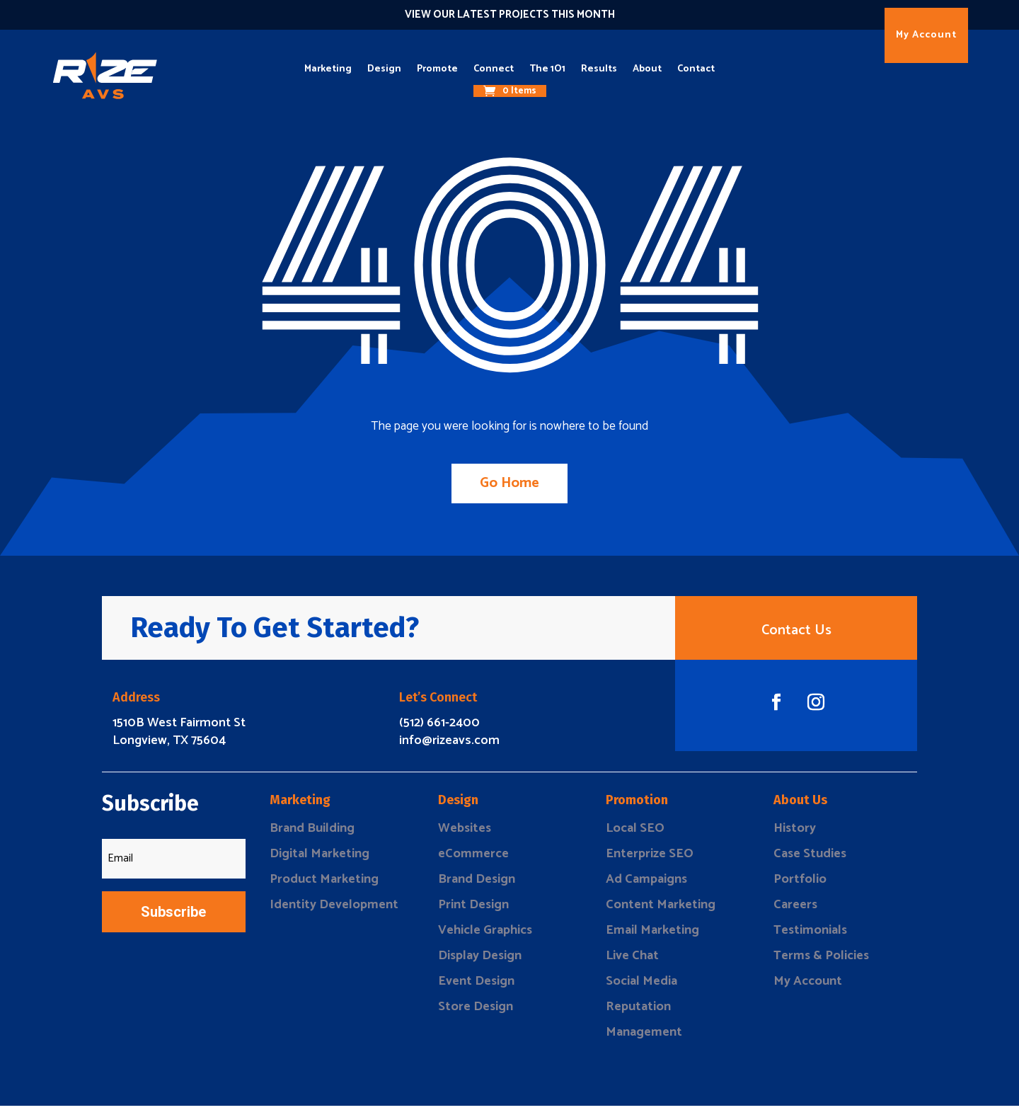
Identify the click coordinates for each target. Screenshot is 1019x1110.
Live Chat (632, 960)
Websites (464, 832)
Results (599, 69)
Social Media (641, 985)
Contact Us (796, 632)
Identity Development (334, 909)
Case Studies (809, 858)
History (794, 832)
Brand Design (476, 883)
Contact (696, 69)
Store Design (475, 1011)
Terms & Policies (821, 960)
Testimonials (810, 934)
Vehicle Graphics (485, 934)
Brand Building (312, 832)
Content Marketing (660, 909)
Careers (795, 909)
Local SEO (635, 832)
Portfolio (800, 883)
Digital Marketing (319, 858)
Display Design (480, 960)
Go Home (509, 483)
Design (384, 69)
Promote (437, 69)
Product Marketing (324, 883)
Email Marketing (652, 934)
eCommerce (473, 858)
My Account (926, 35)
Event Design (476, 985)
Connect (493, 69)
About (647, 69)
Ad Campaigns (646, 883)
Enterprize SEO (649, 858)
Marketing (328, 69)
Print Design (473, 909)
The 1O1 (547, 69)
